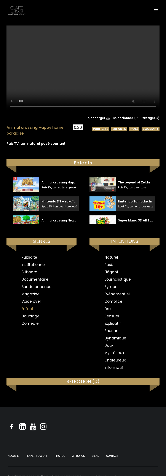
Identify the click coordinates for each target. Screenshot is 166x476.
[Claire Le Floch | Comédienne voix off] (17, 11)
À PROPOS (78, 455)
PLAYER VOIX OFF (37, 455)
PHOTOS (60, 455)
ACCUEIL (13, 455)
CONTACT (112, 455)
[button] (156, 10)
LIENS (95, 455)
